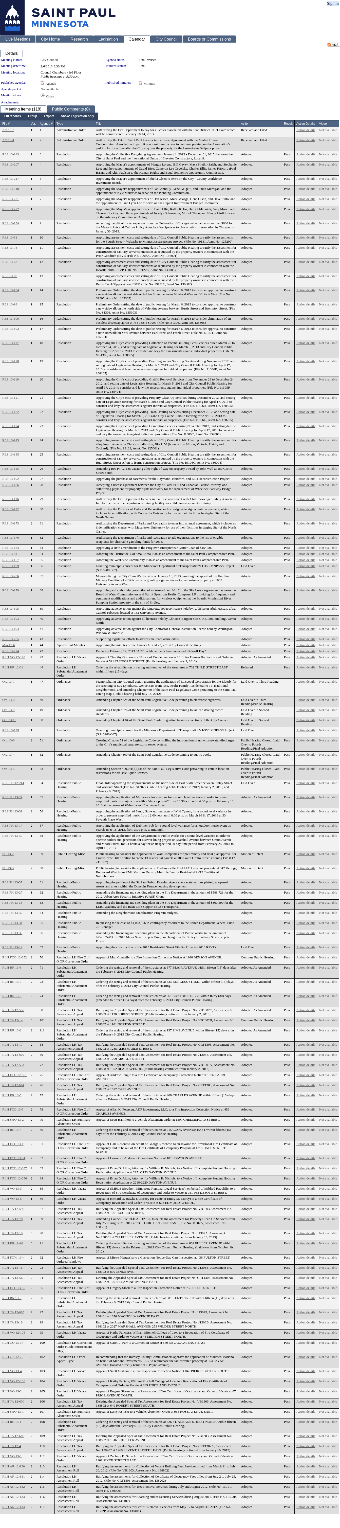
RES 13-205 (10, 639)
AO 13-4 (8, 140)
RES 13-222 (10, 209)
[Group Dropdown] (32, 116)
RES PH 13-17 (12, 825)
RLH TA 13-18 (12, 1322)
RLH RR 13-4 (12, 1130)
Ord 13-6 (8, 740)
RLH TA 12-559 (13, 1010)
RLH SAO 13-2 (13, 1119)
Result (288, 123)
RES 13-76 (9, 247)
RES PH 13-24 (12, 797)
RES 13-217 (10, 178)
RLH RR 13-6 (12, 996)
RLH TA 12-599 (13, 1209)
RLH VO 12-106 (13, 1381)
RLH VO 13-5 (12, 1198)
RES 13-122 (10, 412)
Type (59, 123)
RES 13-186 (10, 485)
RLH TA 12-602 (13, 1055)
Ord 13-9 (8, 710)
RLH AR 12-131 (13, 1476)
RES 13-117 (10, 343)
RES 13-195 (10, 608)
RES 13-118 (10, 361)
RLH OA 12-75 (12, 1357)
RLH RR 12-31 (12, 667)
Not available (50, 89)
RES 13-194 (10, 629)
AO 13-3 (8, 130)
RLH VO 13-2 (12, 1391)
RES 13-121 (10, 397)
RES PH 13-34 (12, 923)
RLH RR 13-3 (12, 1298)
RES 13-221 (10, 199)
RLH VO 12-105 (13, 1332)
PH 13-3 (8, 868)
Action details (305, 130)
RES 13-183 (10, 548)
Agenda (51, 83)
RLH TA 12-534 (13, 1065)
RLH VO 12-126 (13, 657)
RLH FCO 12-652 (14, 957)
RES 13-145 (10, 440)
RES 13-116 (10, 499)
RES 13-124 (10, 426)
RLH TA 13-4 (11, 1446)
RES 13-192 (10, 479)
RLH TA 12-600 (13, 1401)
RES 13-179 (10, 590)
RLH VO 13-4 (12, 1371)
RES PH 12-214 (13, 783)
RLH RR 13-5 (12, 1095)
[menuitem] (12, 116)
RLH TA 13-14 (12, 1020)
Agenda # (46, 123)
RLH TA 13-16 (12, 1267)
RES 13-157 (10, 560)
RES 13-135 (10, 454)
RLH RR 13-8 (12, 967)
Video (50, 96)
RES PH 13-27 (12, 892)
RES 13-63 (9, 262)
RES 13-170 (10, 537)
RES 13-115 (10, 468)
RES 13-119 (10, 379)
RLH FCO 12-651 (14, 1075)
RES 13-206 (10, 576)
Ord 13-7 (8, 681)
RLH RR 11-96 (12, 1243)
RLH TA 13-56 (12, 1278)
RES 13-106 (10, 318)
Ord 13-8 (8, 700)
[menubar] (49, 116)
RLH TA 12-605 (13, 1312)
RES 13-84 (9, 554)
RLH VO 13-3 (12, 1188)
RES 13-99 (9, 304)
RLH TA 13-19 (12, 1233)
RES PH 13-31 (12, 811)
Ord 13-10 (9, 720)
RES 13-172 (10, 509)
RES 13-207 (10, 164)
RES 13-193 (10, 619)
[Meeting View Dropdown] (77, 116)
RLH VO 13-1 (12, 1456)
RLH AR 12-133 (13, 1497)
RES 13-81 (9, 237)
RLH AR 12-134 (13, 1507)
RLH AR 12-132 (13, 1486)
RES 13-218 (10, 189)
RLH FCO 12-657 (14, 1168)
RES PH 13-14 (12, 947)
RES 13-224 (10, 651)
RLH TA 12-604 (13, 1085)
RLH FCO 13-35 (13, 1288)
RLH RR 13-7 (12, 982)
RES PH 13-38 (12, 902)
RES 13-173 (10, 523)
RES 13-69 (9, 276)
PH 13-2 (8, 854)
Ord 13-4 (8, 754)
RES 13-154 (10, 223)
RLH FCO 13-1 (13, 1144)
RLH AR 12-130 (13, 1466)
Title (98, 123)
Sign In (333, 3)
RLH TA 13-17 (12, 1044)
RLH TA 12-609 (13, 1436)
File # (6, 123)
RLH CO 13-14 (12, 1342)
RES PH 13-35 (12, 933)
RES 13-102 (10, 329)
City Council (49, 60)
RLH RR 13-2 (12, 1030)
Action (245, 123)
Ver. (33, 123)
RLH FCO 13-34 (13, 1158)
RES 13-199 (10, 566)
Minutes (149, 83)
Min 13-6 (8, 645)
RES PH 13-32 (12, 913)
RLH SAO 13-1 (13, 1411)
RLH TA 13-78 (12, 1219)
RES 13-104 (10, 290)
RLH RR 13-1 (12, 1422)
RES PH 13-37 (12, 882)
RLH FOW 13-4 (13, 1257)
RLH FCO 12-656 (14, 1178)
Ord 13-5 (8, 769)
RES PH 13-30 (12, 836)
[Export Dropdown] (49, 116)
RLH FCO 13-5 (13, 1109)
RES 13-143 (10, 154)
